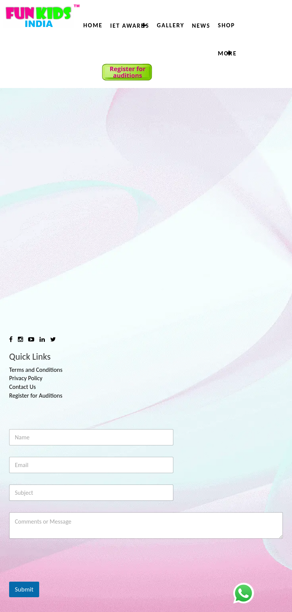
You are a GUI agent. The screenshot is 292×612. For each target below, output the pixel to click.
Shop (226, 25)
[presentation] (67, 576)
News (201, 25)
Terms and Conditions (35, 369)
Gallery (170, 25)
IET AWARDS (129, 25)
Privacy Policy (26, 378)
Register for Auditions (35, 395)
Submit (24, 589)
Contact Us (22, 386)
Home (93, 25)
